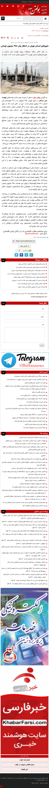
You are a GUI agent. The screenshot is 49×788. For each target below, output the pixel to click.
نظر (43, 325)
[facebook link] (21, 255)
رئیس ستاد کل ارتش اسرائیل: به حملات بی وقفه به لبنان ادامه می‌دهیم (24, 535)
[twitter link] (16, 255)
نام (43, 309)
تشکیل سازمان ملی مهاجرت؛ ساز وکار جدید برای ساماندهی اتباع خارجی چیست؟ (25, 409)
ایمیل (42, 317)
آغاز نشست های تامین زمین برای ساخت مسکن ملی (30, 267)
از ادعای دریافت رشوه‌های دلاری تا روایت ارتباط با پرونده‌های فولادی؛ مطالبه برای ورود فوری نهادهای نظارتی (24, 448)
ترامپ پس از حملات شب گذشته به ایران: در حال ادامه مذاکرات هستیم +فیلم (23, 548)
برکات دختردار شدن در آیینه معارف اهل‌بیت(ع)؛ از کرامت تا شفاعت (24, 521)
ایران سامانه (35, 783)
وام (34, 237)
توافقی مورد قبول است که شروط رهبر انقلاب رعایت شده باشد (28, 459)
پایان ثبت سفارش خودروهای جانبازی (35, 383)
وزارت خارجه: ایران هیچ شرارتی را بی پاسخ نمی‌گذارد (31, 399)
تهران (38, 237)
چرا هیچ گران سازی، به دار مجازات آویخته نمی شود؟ (28, 580)
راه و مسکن (31, 36)
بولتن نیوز (36, 97)
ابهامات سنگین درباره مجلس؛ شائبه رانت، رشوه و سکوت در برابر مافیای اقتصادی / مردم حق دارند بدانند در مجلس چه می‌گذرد (26, 442)
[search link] (3, 18)
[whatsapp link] (31, 255)
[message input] (24, 335)
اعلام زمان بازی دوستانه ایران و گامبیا (35, 424)
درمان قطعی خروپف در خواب (24, 764)
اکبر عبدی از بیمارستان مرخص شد (36, 402)
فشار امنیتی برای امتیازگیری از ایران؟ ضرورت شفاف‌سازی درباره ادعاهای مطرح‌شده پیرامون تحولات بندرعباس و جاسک (25, 387)
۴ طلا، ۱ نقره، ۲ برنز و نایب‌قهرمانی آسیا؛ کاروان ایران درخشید (28, 468)
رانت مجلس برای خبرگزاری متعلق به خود (34, 506)
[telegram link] (26, 255)
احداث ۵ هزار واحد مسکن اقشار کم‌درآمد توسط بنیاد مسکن (28, 270)
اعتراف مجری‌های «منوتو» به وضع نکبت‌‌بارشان (33, 484)
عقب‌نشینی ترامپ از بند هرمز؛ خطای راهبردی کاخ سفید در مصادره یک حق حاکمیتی (24, 454)
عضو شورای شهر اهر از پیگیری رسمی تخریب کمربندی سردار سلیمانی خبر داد (24, 502)
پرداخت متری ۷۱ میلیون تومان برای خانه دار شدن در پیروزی (28, 280)
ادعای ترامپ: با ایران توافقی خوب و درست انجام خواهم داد (29, 487)
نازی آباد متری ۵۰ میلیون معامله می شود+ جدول (31, 287)
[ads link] (25, 360)
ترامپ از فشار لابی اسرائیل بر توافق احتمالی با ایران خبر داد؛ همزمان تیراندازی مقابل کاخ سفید (24, 463)
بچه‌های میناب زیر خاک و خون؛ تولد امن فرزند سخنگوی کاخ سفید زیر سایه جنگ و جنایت (25, 526)
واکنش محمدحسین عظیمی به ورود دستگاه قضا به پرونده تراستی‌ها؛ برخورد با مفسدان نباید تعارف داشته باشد (24, 472)
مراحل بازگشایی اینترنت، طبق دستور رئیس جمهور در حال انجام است (26, 379)
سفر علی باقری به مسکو (39, 392)
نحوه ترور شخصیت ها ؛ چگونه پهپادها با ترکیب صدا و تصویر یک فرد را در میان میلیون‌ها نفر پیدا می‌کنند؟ (24, 569)
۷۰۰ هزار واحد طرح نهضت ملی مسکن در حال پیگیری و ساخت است (26, 274)
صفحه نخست (44, 36)
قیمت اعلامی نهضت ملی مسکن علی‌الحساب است (31, 284)
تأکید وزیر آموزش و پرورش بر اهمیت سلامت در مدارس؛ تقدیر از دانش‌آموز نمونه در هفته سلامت (24, 575)
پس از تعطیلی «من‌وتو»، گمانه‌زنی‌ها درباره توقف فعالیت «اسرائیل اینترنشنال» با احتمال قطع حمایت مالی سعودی (24, 491)
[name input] (24, 312)
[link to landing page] (37, 10)
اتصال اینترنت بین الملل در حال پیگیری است (33, 395)
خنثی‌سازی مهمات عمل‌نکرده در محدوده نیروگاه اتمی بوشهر (29, 418)
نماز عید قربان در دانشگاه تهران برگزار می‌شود (33, 414)
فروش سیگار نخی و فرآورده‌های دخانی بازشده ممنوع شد (30, 376)
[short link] (25, 241)
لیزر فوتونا (24, 769)
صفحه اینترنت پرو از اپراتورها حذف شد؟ (34, 428)
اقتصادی (37, 36)
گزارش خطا (25, 246)
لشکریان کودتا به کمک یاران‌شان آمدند (32, 559)
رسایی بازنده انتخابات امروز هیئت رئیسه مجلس (32, 437)
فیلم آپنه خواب (24, 760)
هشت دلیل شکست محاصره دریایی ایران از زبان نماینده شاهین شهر (23, 540)
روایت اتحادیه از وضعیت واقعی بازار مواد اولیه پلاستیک (30, 421)
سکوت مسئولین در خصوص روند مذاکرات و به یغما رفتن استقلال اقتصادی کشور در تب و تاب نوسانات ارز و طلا (25, 497)
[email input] (24, 320)
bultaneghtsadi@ (31, 233)
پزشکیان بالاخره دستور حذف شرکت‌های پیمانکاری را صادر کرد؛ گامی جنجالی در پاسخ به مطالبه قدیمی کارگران (24, 516)
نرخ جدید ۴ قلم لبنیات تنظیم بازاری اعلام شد (35, 23)
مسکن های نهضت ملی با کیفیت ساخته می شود (31, 264)
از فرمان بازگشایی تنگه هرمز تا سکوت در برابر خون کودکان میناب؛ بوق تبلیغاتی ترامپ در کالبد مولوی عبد (24, 554)
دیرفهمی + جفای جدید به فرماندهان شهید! (31, 543)
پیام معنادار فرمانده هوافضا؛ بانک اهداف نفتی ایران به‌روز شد (26, 531)
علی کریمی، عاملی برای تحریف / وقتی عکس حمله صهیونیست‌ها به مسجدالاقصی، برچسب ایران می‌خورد (27, 479)
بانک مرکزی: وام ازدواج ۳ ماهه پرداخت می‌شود (32, 405)
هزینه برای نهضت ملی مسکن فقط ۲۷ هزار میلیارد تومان (29, 277)
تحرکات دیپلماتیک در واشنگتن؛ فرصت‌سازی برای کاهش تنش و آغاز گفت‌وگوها (26, 563)
